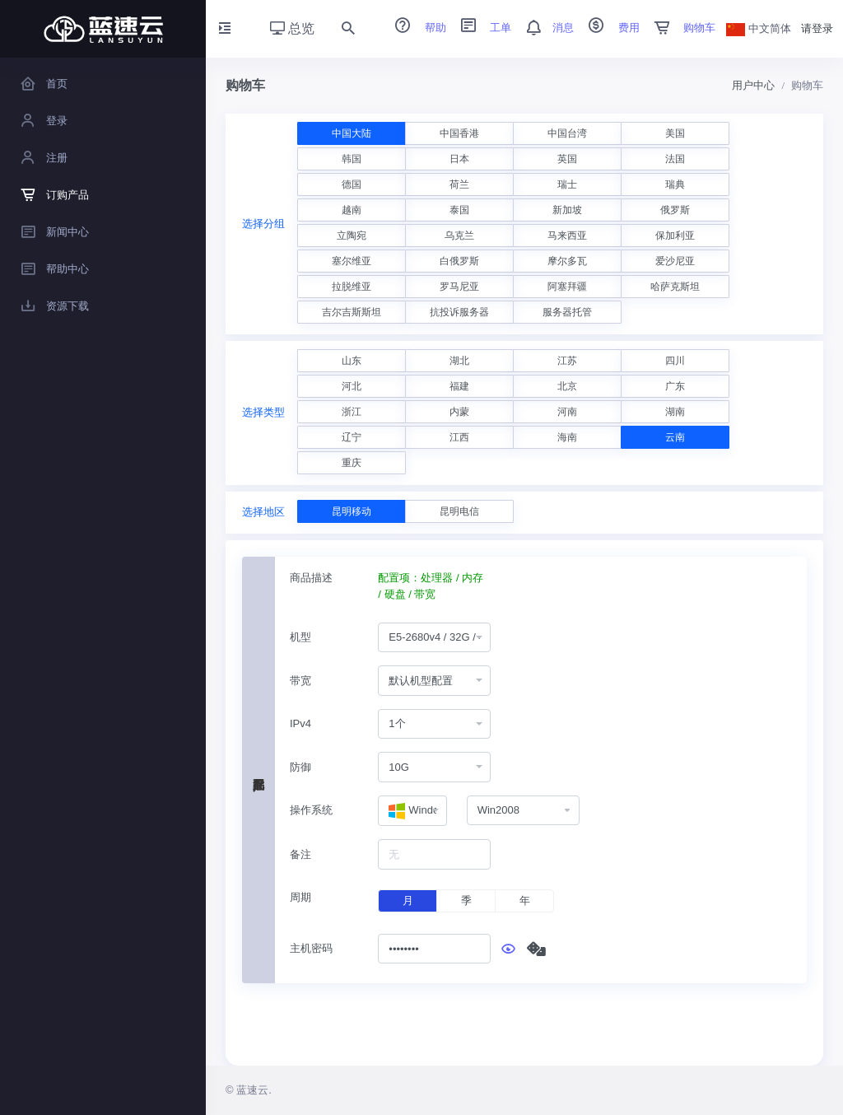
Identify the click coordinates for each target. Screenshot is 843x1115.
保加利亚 (675, 235)
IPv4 (300, 723)
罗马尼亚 (459, 286)
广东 (675, 386)
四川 (675, 360)
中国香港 (459, 133)
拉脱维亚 (351, 286)
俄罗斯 (675, 210)
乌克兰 (459, 235)
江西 (459, 437)
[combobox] (434, 638)
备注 (300, 854)
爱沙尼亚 (675, 261)
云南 (675, 437)
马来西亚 (567, 235)
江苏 (567, 360)
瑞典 (675, 184)
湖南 (675, 412)
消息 (544, 27)
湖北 (459, 360)
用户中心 (753, 85)
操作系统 (311, 810)
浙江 (351, 412)
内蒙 (459, 412)
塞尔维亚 (351, 261)
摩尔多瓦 (567, 261)
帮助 (415, 27)
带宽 (300, 680)
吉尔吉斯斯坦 (351, 312)
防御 (300, 767)
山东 (351, 360)
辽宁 (351, 437)
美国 (675, 133)
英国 (567, 159)
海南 (567, 437)
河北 (351, 386)
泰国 (459, 210)
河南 (567, 412)
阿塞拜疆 (567, 286)
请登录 (817, 28)
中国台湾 (567, 133)
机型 (300, 637)
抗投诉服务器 (459, 312)
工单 (480, 27)
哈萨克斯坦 (675, 286)
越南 (351, 210)
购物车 (679, 27)
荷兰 (459, 184)
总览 (292, 28)
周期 (300, 897)
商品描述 (311, 577)
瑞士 (567, 184)
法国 (675, 159)
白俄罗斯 (459, 261)
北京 (567, 386)
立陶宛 (351, 235)
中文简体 (759, 28)
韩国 (351, 159)
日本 (459, 159)
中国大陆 (351, 133)
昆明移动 (351, 511)
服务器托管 (567, 312)
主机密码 (311, 948)
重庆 (351, 463)
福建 (459, 386)
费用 (608, 27)
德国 (351, 184)
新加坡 (567, 210)
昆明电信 (459, 511)
